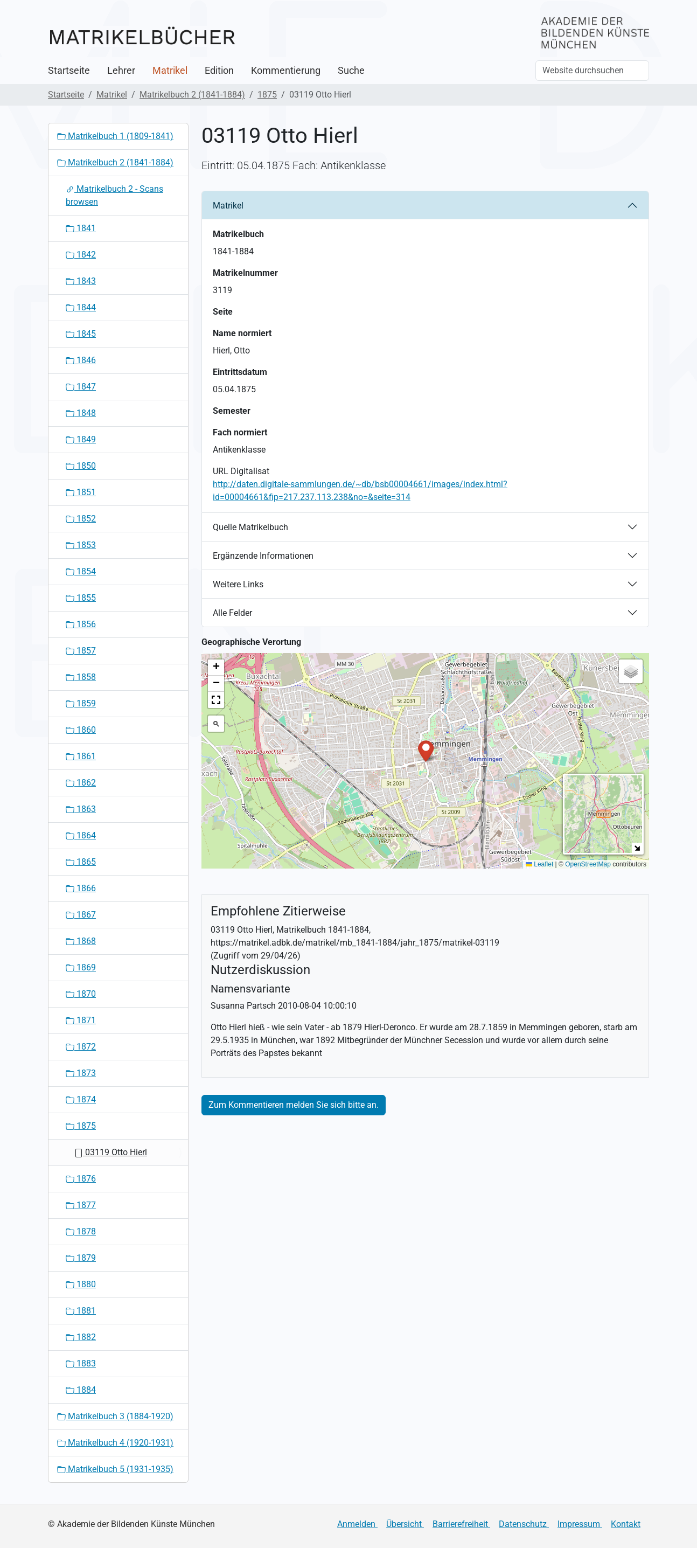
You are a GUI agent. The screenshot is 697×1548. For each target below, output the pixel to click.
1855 (81, 598)
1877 (81, 1205)
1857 (81, 650)
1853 (81, 545)
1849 (81, 439)
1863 (81, 809)
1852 (81, 518)
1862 (81, 783)
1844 (81, 307)
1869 (81, 967)
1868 (81, 941)
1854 (81, 571)
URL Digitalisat (241, 471)
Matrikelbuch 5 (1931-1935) (115, 1469)
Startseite (69, 70)
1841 (81, 228)
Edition (219, 70)
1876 (81, 1179)
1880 (81, 1284)
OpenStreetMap (588, 864)
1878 (81, 1231)
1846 (81, 360)
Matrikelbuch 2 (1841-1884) (192, 94)
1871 (81, 1020)
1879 (81, 1258)
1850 (81, 466)
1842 (81, 254)
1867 (81, 915)
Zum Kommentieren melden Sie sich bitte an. (293, 1105)
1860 (81, 730)
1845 (81, 334)
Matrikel (169, 70)
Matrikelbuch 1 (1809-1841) (115, 136)
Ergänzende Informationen (263, 556)
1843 (81, 281)
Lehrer (121, 70)
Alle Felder (232, 613)
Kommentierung (285, 70)
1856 (81, 624)
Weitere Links (238, 584)
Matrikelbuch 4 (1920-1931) (115, 1443)
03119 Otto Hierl (110, 1152)
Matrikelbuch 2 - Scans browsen (114, 195)
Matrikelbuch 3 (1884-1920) (115, 1416)
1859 (81, 703)
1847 (81, 386)
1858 (81, 677)
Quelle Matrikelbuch (250, 527)
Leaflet (539, 864)
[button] (425, 750)
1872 (81, 1047)
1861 (81, 756)
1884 (81, 1390)
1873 (81, 1073)
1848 (81, 413)
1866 (81, 888)
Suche (351, 70)
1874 (81, 1099)
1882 (81, 1337)
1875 (267, 94)
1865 (81, 862)
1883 (81, 1363)
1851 (81, 492)
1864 (81, 835)
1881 (81, 1311)
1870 (81, 994)
